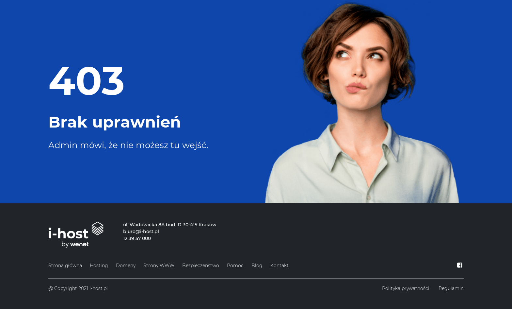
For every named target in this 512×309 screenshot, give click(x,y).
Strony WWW (158, 265)
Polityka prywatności (405, 288)
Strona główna (65, 265)
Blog (257, 265)
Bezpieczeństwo (200, 265)
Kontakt (279, 265)
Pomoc (235, 265)
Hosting (99, 265)
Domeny (126, 265)
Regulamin (451, 288)
